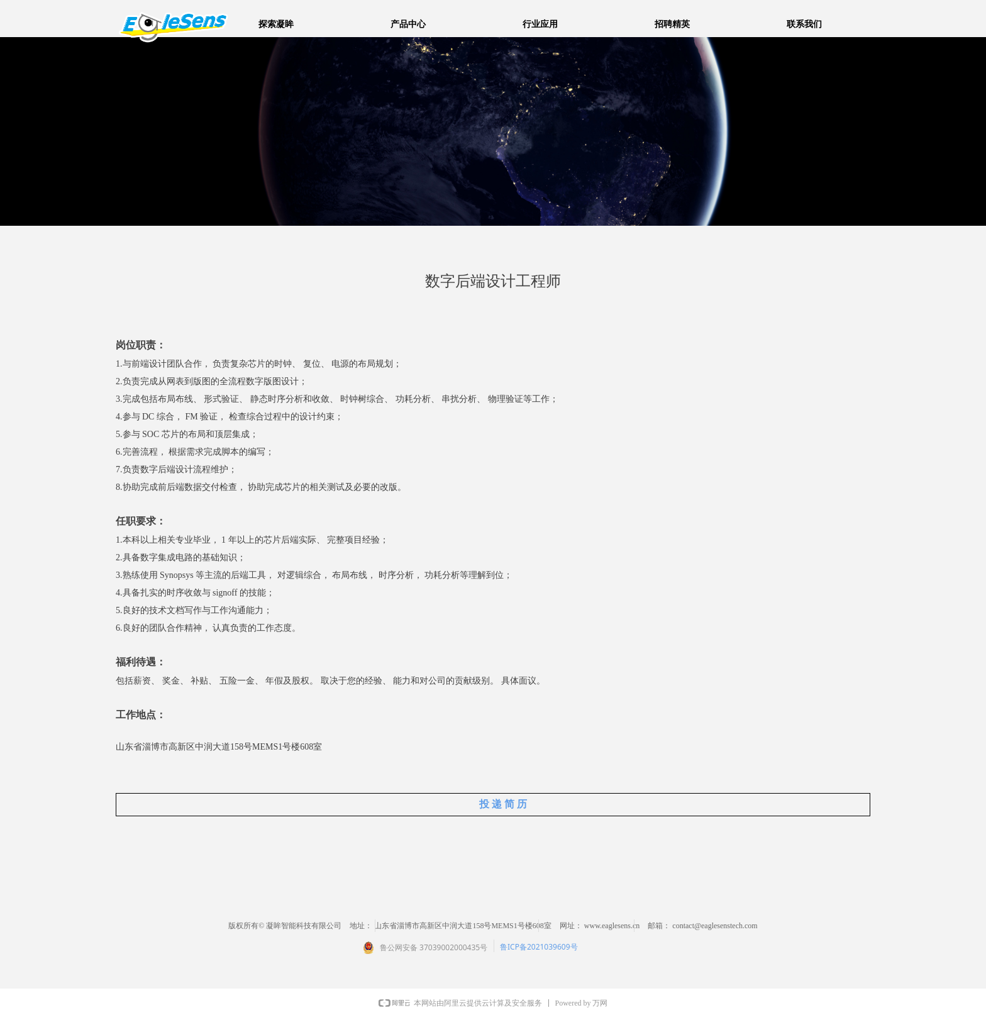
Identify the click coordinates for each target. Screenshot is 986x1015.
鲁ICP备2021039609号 (539, 946)
